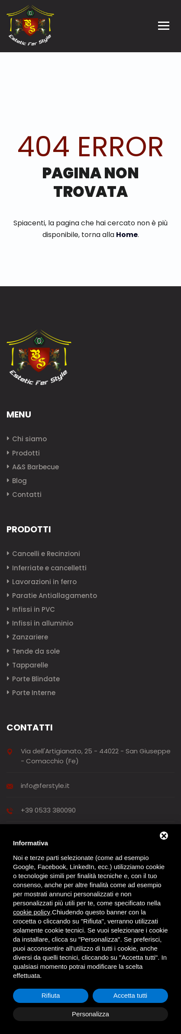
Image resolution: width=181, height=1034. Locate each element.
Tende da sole (36, 651)
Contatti (27, 494)
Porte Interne (33, 692)
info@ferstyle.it (45, 785)
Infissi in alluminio (42, 623)
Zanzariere (30, 637)
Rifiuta (51, 995)
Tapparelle (30, 665)
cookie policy (31, 912)
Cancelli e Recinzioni (46, 553)
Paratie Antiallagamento (54, 595)
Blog (19, 480)
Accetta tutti (130, 995)
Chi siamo (29, 438)
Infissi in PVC (33, 609)
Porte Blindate (36, 678)
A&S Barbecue (35, 466)
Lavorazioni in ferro (44, 581)
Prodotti (26, 453)
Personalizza (90, 1014)
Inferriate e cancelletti (49, 567)
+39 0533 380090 (48, 810)
